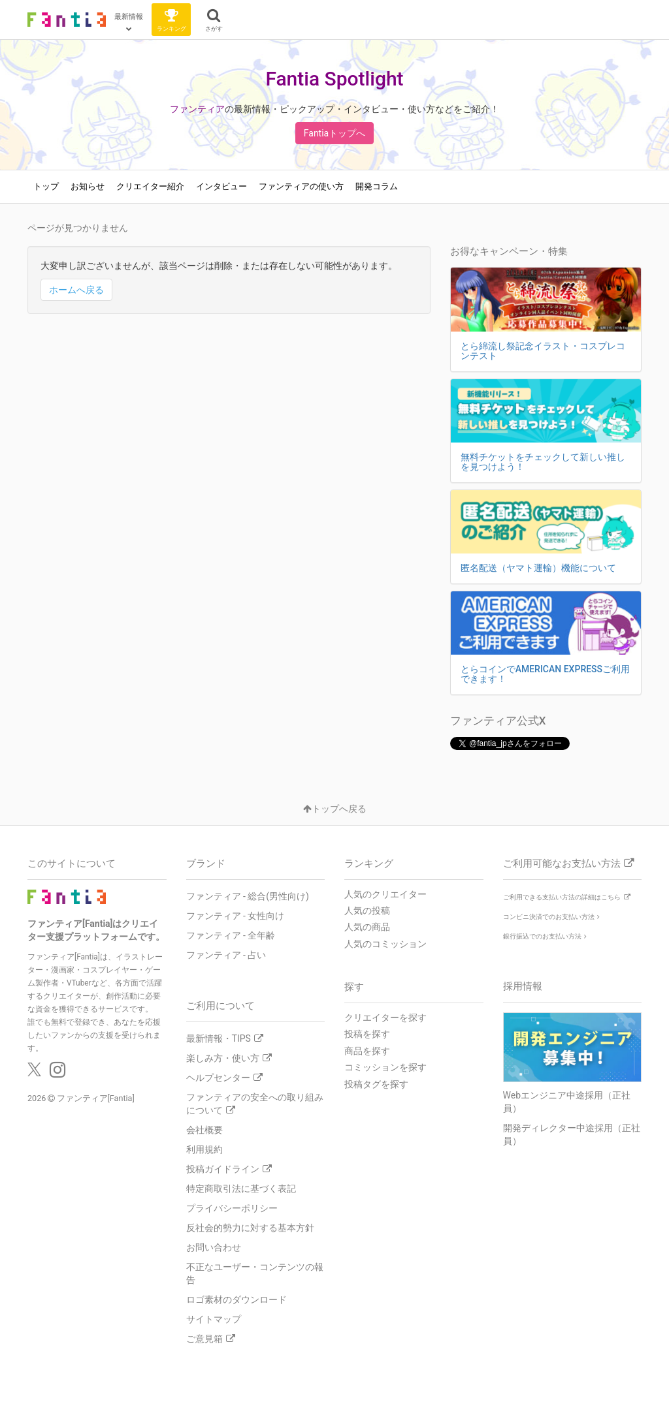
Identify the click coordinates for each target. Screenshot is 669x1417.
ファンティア (197, 109)
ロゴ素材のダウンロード (236, 1299)
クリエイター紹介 (150, 186)
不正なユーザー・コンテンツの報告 (254, 1273)
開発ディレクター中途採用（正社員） (571, 1134)
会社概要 (204, 1130)
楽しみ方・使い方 (229, 1058)
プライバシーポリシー (232, 1208)
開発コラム (376, 186)
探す (354, 987)
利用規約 (204, 1149)
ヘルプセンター (224, 1077)
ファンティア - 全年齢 (231, 935)
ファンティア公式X (498, 720)
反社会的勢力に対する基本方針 (250, 1227)
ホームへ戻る (76, 290)
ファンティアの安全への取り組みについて (254, 1103)
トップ (46, 186)
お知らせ (88, 186)
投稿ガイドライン (229, 1169)
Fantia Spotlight (334, 78)
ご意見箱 (210, 1338)
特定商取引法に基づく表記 (241, 1188)
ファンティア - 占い (226, 955)
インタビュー (221, 186)
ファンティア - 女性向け (235, 916)
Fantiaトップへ (334, 133)
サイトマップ (213, 1319)
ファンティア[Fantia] (96, 1098)
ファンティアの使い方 (301, 186)
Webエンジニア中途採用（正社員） (567, 1101)
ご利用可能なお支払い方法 (568, 863)
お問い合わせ (213, 1247)
